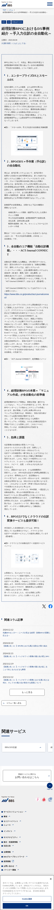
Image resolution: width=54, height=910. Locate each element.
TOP (4, 10)
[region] (27, 892)
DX (9, 22)
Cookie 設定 (27, 899)
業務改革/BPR (17, 22)
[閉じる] (51, 879)
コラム (10, 10)
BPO (3, 22)
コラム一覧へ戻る (13, 703)
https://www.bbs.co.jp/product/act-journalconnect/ (26, 296)
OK (27, 906)
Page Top (49, 789)
